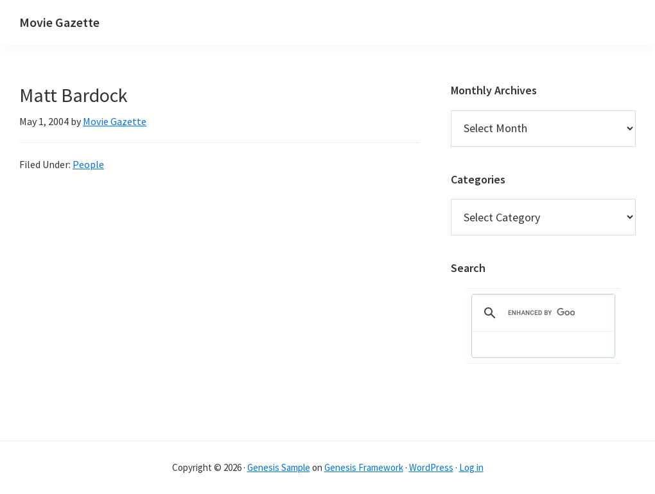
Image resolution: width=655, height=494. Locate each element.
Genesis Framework (363, 467)
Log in (471, 467)
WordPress (431, 467)
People (88, 164)
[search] (541, 313)
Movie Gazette (59, 22)
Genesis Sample (278, 467)
